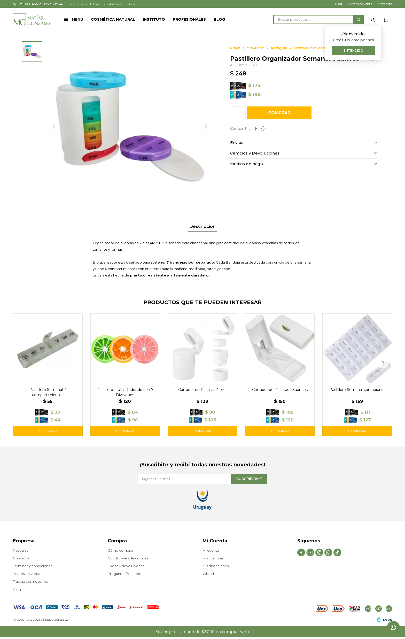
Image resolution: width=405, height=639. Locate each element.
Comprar (279, 112)
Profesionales (189, 19)
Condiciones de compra (128, 558)
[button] (358, 19)
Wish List (209, 574)
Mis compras (212, 558)
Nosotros (20, 550)
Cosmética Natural (113, 19)
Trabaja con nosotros (30, 581)
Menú (77, 19)
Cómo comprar (121, 550)
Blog (219, 19)
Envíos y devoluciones (126, 566)
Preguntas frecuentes (126, 574)
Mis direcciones (215, 566)
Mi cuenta (210, 550)
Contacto (385, 4)
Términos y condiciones (32, 566)
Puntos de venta (360, 4)
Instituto (154, 19)
